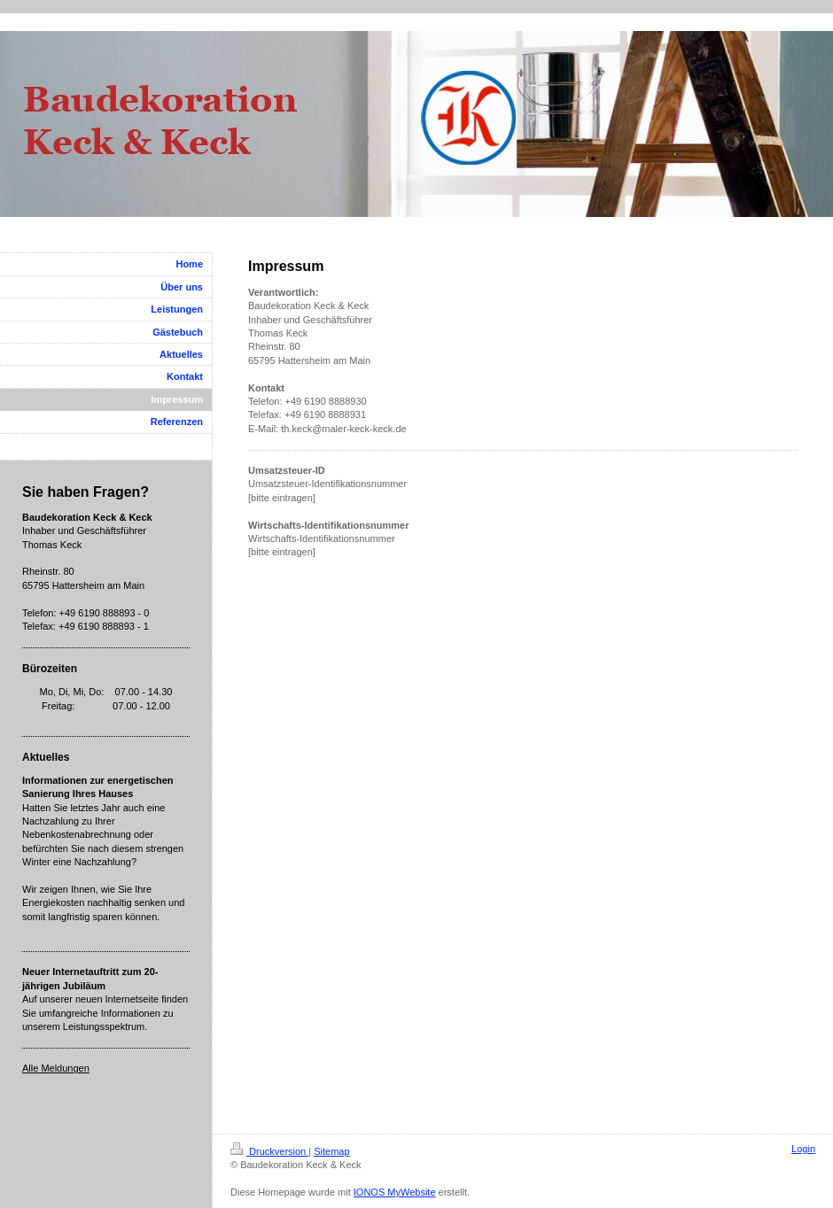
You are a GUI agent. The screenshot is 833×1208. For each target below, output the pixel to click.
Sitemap (331, 1151)
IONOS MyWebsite (395, 1192)
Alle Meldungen (56, 1068)
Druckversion (269, 1151)
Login (803, 1148)
